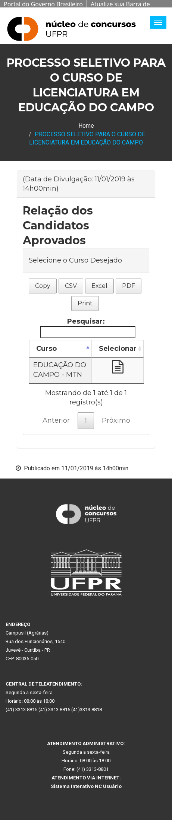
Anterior (56, 420)
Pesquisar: (87, 327)
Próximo (116, 420)
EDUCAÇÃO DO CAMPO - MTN (59, 370)
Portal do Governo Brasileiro (43, 4)
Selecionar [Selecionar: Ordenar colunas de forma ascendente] (118, 348)
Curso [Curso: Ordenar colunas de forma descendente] (46, 348)
